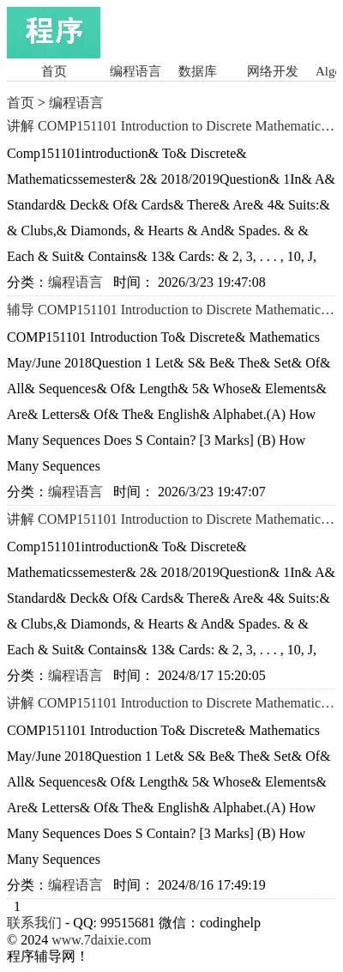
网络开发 (272, 71)
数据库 (197, 71)
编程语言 (135, 71)
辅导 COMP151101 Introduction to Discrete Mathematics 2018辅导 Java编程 (171, 310)
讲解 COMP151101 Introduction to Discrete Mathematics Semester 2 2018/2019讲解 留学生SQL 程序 (171, 519)
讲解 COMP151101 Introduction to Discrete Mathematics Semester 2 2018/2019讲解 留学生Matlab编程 (171, 126)
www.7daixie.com (101, 940)
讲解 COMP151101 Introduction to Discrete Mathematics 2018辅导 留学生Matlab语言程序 (171, 703)
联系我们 (34, 922)
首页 (54, 71)
